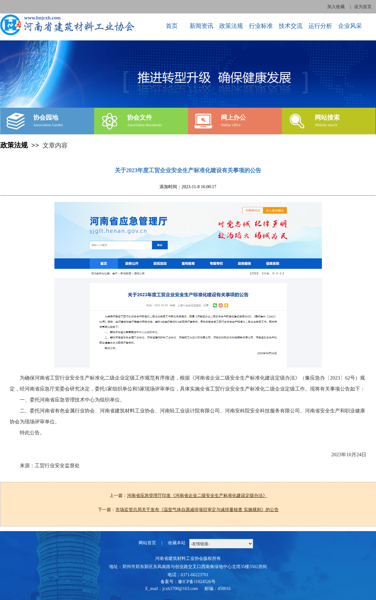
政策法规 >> (21, 145)
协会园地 (45, 117)
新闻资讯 (201, 26)
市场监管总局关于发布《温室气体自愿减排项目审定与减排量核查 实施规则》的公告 (197, 509)
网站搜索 (327, 117)
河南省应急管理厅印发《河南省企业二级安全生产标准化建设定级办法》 (197, 495)
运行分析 (320, 26)
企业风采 (350, 26)
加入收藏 (336, 6)
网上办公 (233, 117)
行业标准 (261, 26)
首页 (172, 26)
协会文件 (139, 117)
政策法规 (231, 26)
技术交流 (290, 26)
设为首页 (363, 6)
